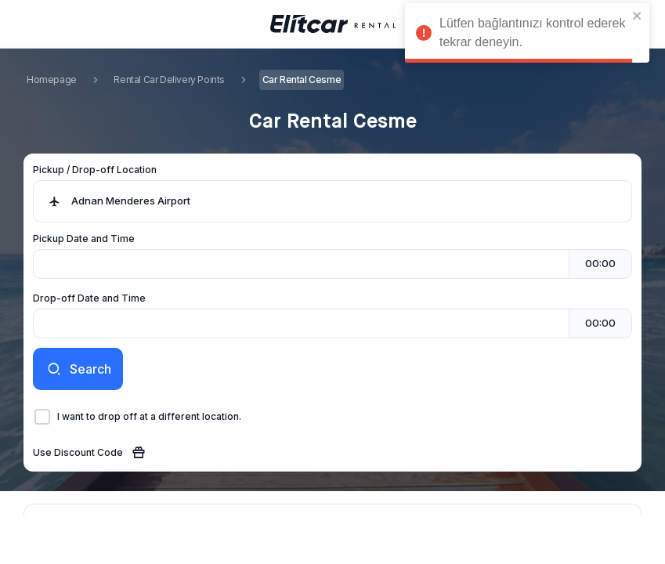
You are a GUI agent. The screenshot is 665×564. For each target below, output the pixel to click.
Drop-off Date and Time (89, 298)
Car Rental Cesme (302, 79)
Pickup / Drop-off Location (95, 169)
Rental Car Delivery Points (169, 79)
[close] (637, 15)
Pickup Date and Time (84, 238)
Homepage (52, 79)
